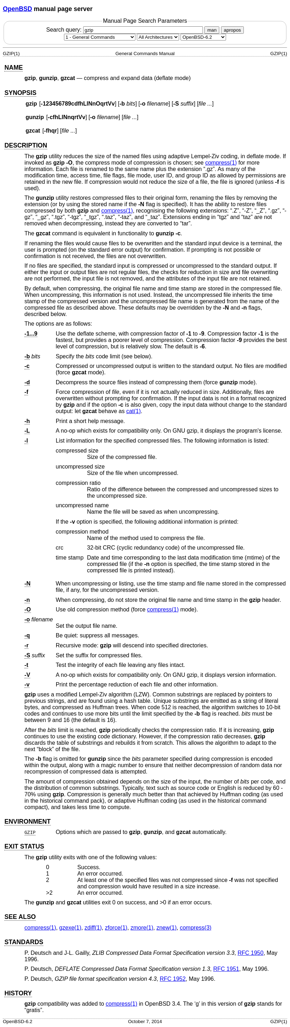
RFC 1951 (226, 969)
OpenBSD (17, 8)
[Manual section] (99, 37)
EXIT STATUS (24, 846)
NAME (13, 67)
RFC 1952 (173, 979)
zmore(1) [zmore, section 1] (141, 928)
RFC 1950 (250, 953)
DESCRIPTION (25, 145)
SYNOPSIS (20, 92)
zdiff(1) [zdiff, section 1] (93, 928)
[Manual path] (203, 37)
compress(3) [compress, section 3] (195, 928)
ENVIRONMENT (27, 821)
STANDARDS (23, 942)
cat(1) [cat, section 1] (133, 411)
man (211, 30)
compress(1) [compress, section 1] (221, 163)
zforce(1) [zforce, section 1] (116, 928)
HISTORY (18, 993)
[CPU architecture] (158, 37)
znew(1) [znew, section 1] (166, 928)
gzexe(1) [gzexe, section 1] (70, 928)
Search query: (125, 30)
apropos (232, 30)
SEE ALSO (20, 916)
